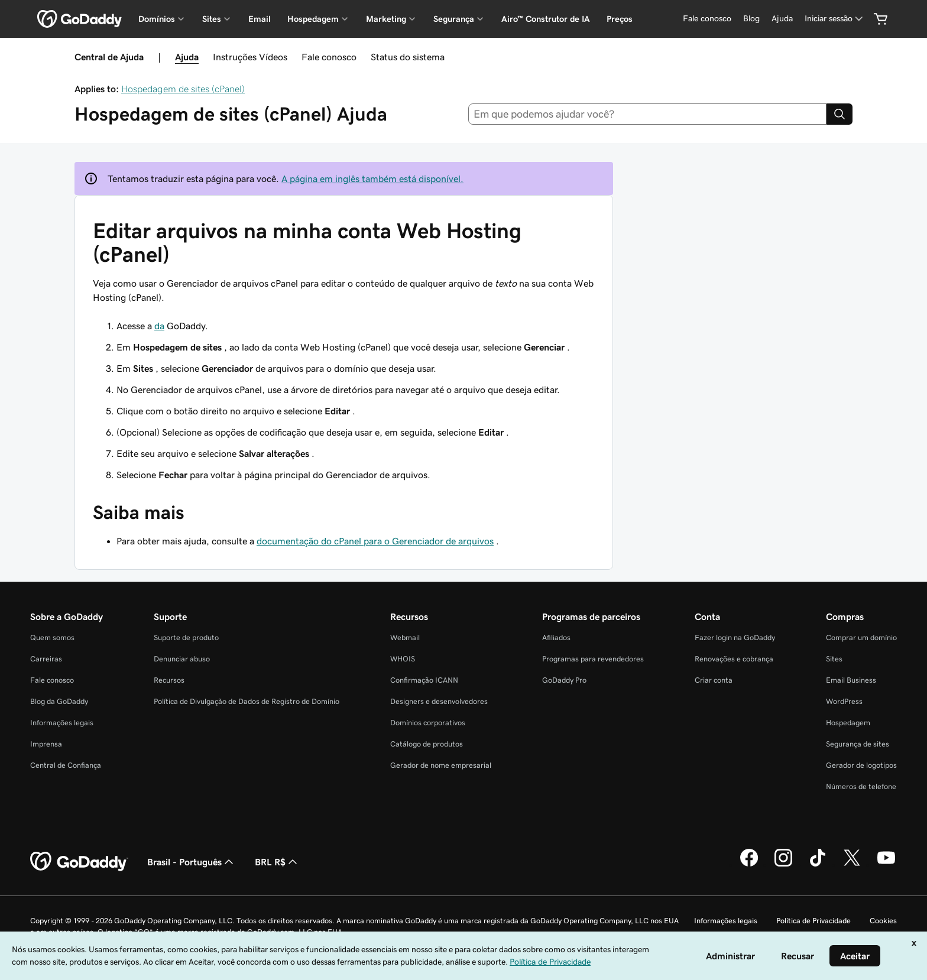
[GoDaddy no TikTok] (817, 864)
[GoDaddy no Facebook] (749, 864)
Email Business (851, 680)
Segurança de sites (857, 744)
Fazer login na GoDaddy (735, 637)
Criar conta (713, 680)
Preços (620, 19)
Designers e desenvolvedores (439, 701)
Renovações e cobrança (734, 659)
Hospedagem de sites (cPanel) (183, 88)
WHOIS (402, 659)
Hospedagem (848, 722)
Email (259, 19)
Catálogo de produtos (426, 744)
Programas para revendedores (593, 659)
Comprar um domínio (861, 637)
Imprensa (46, 744)
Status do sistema (408, 56)
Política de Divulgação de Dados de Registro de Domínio (246, 701)
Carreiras (46, 659)
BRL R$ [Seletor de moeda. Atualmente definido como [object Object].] (277, 862)
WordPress (844, 701)
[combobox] (648, 114)
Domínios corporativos (427, 722)
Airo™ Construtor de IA (545, 19)
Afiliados (556, 637)
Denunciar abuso (182, 659)
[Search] (839, 114)
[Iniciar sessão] (835, 19)
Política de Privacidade (813, 920)
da (159, 325)
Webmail (405, 637)
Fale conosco (329, 56)
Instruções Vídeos (250, 56)
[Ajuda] (782, 19)
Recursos (169, 680)
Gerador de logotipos (861, 765)
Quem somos (52, 637)
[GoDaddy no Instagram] (783, 864)
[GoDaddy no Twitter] (852, 864)
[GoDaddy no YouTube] (886, 864)
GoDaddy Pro (564, 680)
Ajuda (187, 56)
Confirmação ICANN (424, 680)
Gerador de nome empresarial (440, 765)
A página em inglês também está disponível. (372, 178)
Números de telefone (861, 786)
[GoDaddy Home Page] (79, 862)
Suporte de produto (186, 637)
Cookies (883, 920)
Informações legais (61, 722)
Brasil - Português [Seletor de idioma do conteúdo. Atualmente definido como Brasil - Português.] (191, 862)
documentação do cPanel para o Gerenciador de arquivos (375, 541)
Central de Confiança (65, 765)
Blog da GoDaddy (59, 701)
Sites (834, 659)
